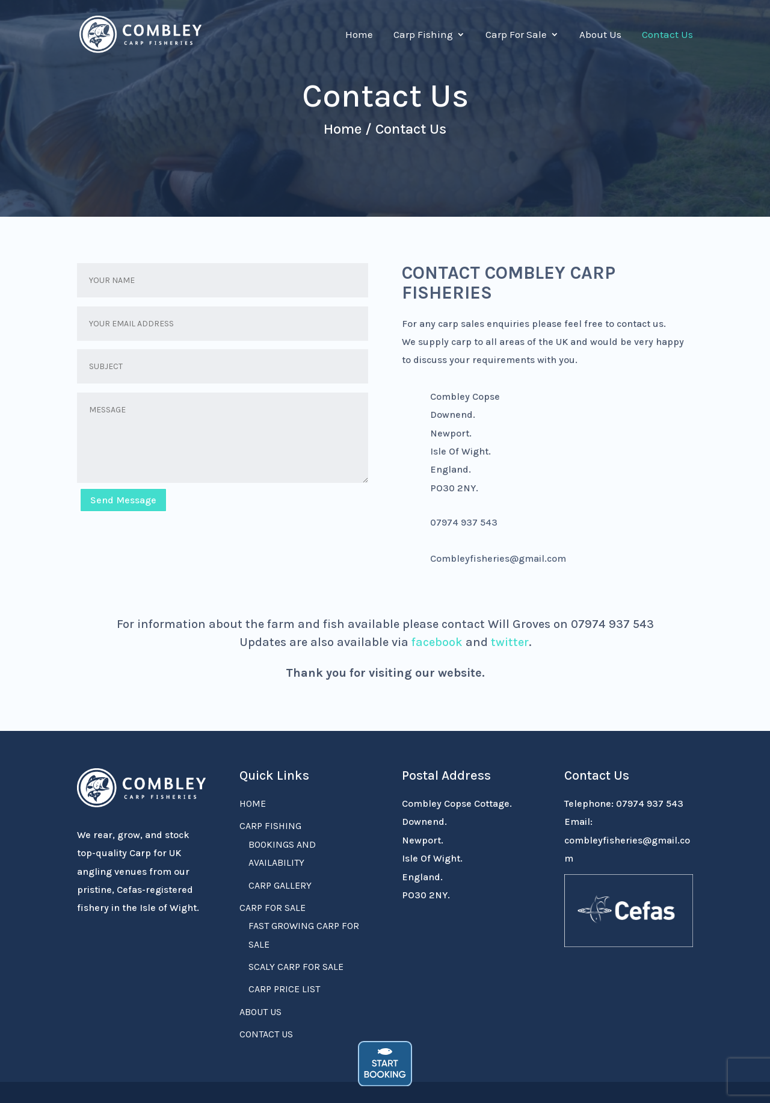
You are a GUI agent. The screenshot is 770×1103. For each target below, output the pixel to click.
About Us (600, 35)
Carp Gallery (280, 885)
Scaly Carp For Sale (295, 966)
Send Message (123, 500)
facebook (437, 642)
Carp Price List (284, 989)
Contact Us (667, 35)
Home (359, 35)
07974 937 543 (649, 803)
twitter (510, 642)
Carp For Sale (516, 35)
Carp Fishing (423, 35)
